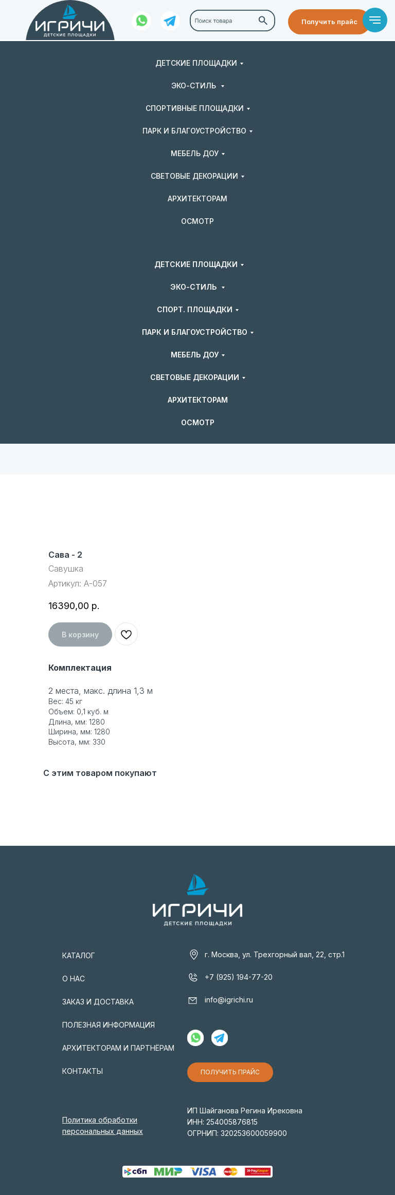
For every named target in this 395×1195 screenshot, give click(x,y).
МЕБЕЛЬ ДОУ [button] (195, 153)
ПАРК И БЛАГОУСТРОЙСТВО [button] (194, 130)
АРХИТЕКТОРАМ (197, 198)
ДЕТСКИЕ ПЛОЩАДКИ (196, 63)
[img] (70, 21)
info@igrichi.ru (229, 999)
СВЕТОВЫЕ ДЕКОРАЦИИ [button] (194, 176)
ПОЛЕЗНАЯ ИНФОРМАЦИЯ (108, 1024)
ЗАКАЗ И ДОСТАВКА (98, 1001)
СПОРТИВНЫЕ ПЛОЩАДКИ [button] (195, 108)
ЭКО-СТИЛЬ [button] (194, 85)
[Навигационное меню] (375, 20)
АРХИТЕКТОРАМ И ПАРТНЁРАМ (118, 1048)
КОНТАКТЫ (82, 1071)
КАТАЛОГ (78, 955)
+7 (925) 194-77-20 (239, 977)
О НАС (73, 978)
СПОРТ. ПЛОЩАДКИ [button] (194, 309)
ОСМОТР (197, 221)
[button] (329, 21)
